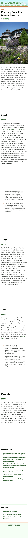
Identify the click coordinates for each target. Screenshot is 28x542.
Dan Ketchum (6, 18)
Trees (2, 9)
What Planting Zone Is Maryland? (12, 514)
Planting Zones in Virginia (10, 511)
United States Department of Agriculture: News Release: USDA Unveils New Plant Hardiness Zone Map (14, 459)
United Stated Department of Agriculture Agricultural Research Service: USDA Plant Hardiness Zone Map (14, 465)
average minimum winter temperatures (13, 129)
